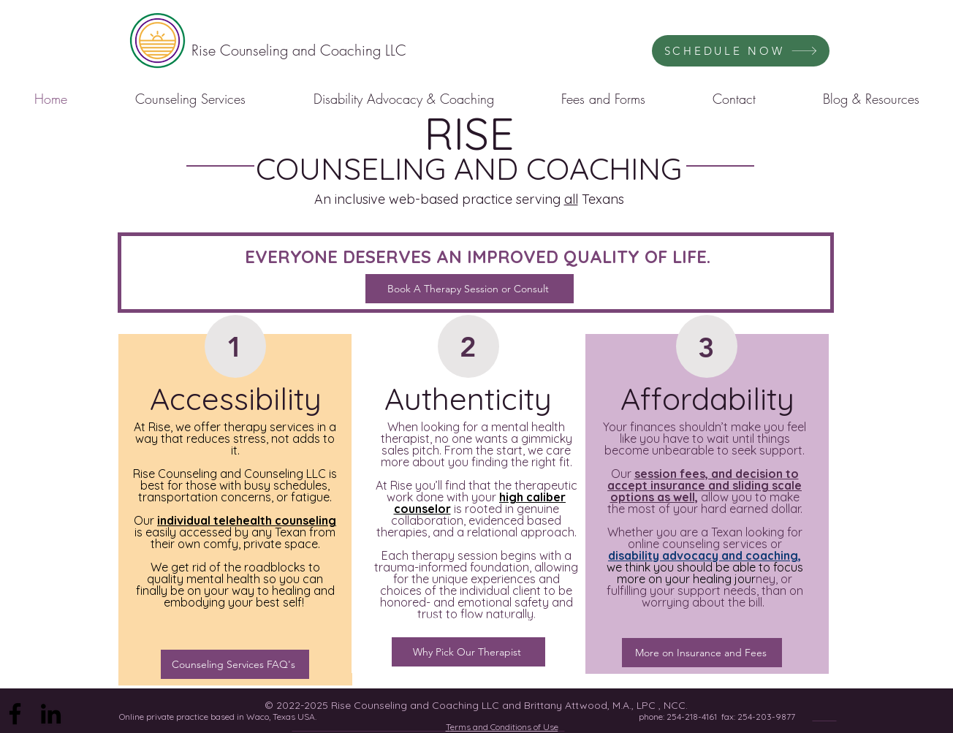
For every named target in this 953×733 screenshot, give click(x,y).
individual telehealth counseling (246, 520)
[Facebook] (15, 713)
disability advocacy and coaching (703, 555)
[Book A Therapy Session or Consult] (469, 288)
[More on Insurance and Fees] (702, 652)
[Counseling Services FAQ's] (235, 664)
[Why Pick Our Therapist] (468, 651)
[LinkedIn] (51, 713)
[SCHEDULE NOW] (740, 51)
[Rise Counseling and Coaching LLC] (299, 50)
